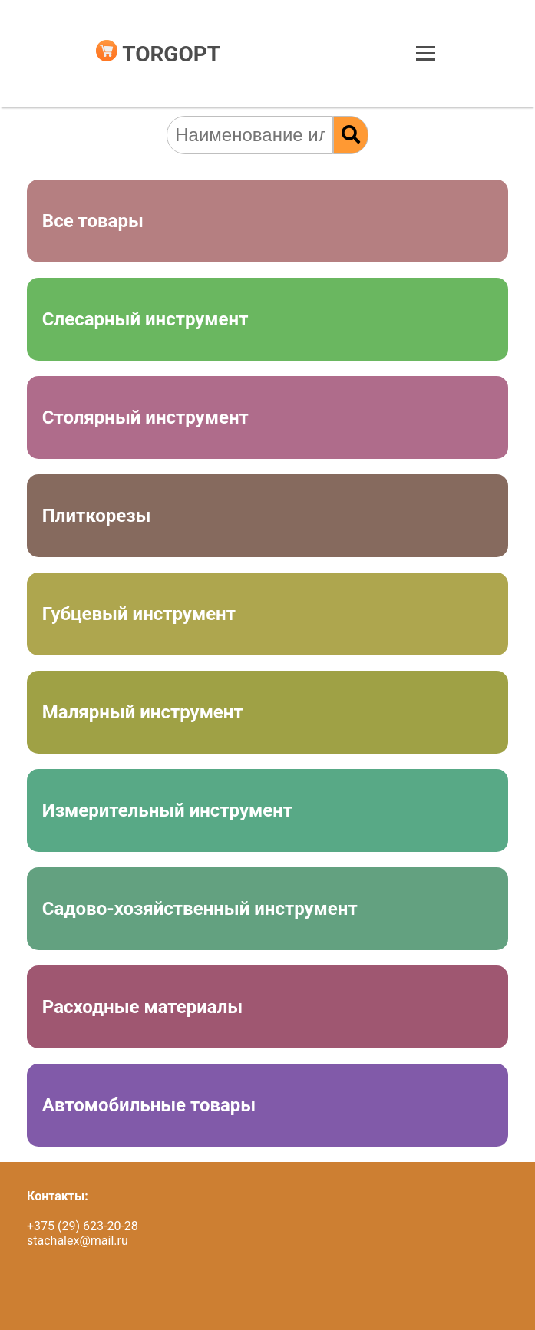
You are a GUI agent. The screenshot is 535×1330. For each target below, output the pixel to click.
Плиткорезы (96, 515)
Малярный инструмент (142, 712)
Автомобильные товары (149, 1105)
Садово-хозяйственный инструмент (200, 908)
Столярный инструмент (145, 417)
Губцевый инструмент (139, 614)
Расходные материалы (142, 1007)
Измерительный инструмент (167, 810)
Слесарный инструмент (145, 319)
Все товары (93, 221)
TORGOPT (158, 54)
